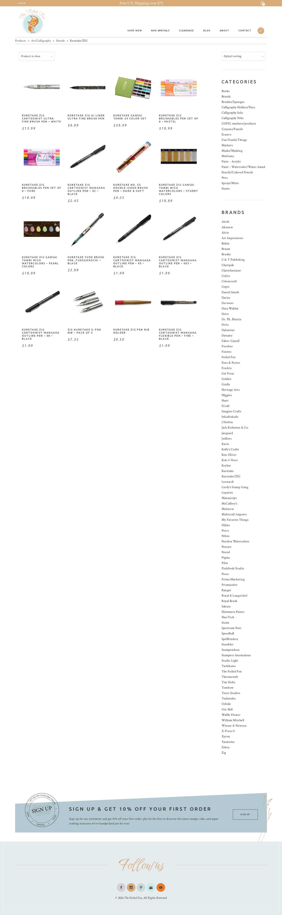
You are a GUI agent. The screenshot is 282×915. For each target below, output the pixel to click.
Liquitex (227, 492)
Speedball (228, 633)
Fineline (227, 346)
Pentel (226, 552)
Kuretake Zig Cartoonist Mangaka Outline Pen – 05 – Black (132, 262)
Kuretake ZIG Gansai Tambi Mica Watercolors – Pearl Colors (40, 262)
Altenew (227, 227)
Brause (226, 249)
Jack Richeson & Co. (235, 427)
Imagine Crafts (231, 411)
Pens (225, 178)
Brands (60, 41)
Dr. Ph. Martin (232, 319)
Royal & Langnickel (234, 595)
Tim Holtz (228, 682)
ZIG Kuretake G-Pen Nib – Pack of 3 (84, 331)
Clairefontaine (231, 270)
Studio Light (230, 661)
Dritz (225, 325)
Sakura (226, 606)
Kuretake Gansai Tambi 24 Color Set (130, 117)
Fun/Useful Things (234, 140)
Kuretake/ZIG (231, 476)
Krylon (226, 465)
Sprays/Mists (230, 183)
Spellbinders (230, 639)
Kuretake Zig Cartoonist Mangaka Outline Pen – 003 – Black (178, 262)
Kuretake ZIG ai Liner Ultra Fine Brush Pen (86, 117)
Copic (225, 287)
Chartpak (228, 265)
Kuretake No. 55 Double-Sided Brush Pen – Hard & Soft (130, 187)
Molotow (228, 509)
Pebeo (226, 536)
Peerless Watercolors (235, 541)
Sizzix (225, 623)
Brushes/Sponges (233, 102)
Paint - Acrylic (231, 161)
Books (226, 91)
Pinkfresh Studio (233, 568)
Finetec (227, 352)
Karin (225, 444)
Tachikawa (229, 666)
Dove (225, 314)
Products (20, 41)
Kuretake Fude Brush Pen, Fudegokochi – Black (86, 260)
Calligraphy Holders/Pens (238, 107)
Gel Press (228, 373)
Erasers (226, 134)
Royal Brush (229, 601)
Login (21, 3)
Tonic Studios (231, 693)
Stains (226, 188)
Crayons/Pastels (232, 129)
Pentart (227, 547)
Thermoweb (230, 677)
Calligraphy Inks (232, 113)
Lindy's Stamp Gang (235, 487)
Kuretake (228, 471)
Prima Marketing (233, 579)
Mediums (228, 156)
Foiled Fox (229, 357)
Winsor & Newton (234, 726)
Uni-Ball (227, 709)
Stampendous (231, 650)
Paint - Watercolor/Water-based (243, 167)
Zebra (225, 747)
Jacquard (227, 433)
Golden (226, 379)
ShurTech (228, 617)
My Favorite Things (235, 520)
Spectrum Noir (232, 628)
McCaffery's (229, 503)
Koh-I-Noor (230, 460)
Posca (225, 574)
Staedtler (228, 644)
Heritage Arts (231, 390)
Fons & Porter (231, 363)
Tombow (228, 688)
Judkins (227, 438)
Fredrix (227, 368)
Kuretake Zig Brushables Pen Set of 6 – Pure (42, 187)
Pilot (225, 563)
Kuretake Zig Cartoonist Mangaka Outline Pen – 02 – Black (86, 189)
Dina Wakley (230, 308)
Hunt (225, 400)
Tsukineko (229, 698)
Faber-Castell (231, 341)
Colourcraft (229, 281)
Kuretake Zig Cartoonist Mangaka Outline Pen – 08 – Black (41, 334)
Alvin (225, 233)
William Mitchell (233, 720)
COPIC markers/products (239, 123)
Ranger (226, 590)
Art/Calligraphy (41, 41)
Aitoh (225, 222)
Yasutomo (228, 742)
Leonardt (228, 482)
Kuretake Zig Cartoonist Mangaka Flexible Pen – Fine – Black (178, 334)
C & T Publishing (233, 260)
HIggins (227, 395)
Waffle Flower (231, 715)
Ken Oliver (229, 455)
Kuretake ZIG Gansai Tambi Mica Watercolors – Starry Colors (178, 189)
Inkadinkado (230, 417)
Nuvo (225, 530)
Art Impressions (232, 238)
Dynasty (227, 335)
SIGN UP (245, 814)
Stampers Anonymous (236, 655)
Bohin (226, 243)
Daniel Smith (230, 292)
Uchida (226, 704)
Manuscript (229, 498)
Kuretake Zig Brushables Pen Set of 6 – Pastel (179, 118)
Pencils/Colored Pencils (237, 172)
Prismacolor (230, 585)
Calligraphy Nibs (233, 118)
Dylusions (228, 330)
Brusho (226, 254)
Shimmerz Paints (233, 612)
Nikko (226, 525)
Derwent (228, 303)
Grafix (226, 384)
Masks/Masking (232, 151)
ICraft (226, 406)
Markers (227, 145)
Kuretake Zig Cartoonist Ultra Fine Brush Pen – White (41, 118)
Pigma (226, 557)
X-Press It (228, 731)
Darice (226, 298)
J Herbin (227, 422)
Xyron (226, 736)
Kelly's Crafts (230, 449)
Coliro (226, 276)
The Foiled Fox (232, 671)
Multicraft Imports (234, 514)
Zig (224, 753)
